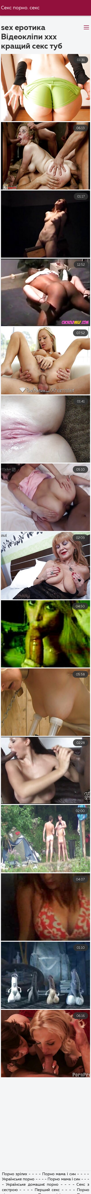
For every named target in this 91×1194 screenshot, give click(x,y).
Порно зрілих (14, 1174)
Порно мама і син (59, 1174)
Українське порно (18, 1179)
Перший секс (47, 1190)
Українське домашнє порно (32, 1185)
